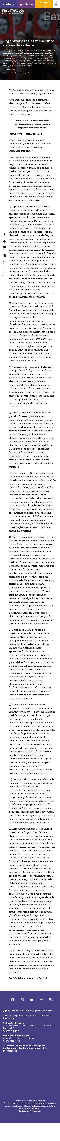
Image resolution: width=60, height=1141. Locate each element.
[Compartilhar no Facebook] (4, 234)
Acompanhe (44, 4)
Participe (26, 4)
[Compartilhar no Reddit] (4, 241)
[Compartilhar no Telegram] (4, 255)
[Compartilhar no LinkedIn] (4, 248)
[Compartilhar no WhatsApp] (4, 262)
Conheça (9, 4)
